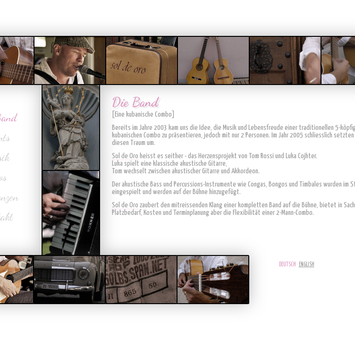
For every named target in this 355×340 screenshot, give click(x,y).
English (306, 265)
